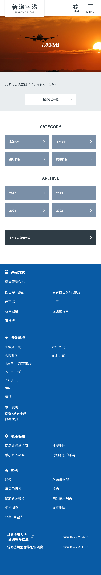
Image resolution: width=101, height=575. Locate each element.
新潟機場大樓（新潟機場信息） (18, 536)
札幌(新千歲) (13, 347)
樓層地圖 (59, 445)
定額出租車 (60, 311)
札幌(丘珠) (11, 355)
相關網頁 (11, 507)
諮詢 (55, 488)
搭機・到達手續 (16, 413)
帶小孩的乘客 (15, 454)
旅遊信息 (11, 419)
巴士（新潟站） (15, 292)
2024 (12, 210)
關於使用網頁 (62, 498)
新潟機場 (24, 8)
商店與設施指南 (16, 445)
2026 (12, 193)
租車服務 (11, 311)
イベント (61, 142)
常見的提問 (13, 488)
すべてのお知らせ (19, 237)
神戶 (8, 388)
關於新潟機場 (15, 498)
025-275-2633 (79, 537)
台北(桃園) (58, 355)
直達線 (10, 320)
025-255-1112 (79, 547)
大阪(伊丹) (11, 380)
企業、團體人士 (16, 516)
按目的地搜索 (15, 281)
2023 (59, 210)
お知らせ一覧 (51, 99)
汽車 (55, 301)
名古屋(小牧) (13, 371)
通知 (8, 479)
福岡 (8, 396)
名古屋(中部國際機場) (18, 363)
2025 (59, 193)
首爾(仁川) (58, 347)
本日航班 (11, 407)
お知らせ (14, 142)
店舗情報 (61, 159)
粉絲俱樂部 (60, 479)
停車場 (10, 301)
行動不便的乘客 (63, 454)
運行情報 (15, 159)
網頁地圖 (59, 507)
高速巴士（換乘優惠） (67, 292)
